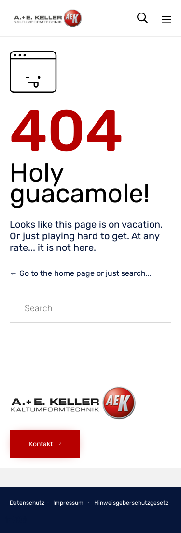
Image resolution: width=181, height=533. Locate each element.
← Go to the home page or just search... (81, 273)
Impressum (68, 502)
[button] (45, 444)
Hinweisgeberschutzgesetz (131, 502)
